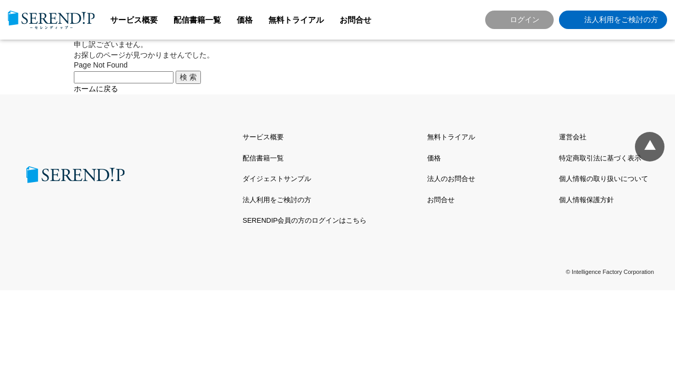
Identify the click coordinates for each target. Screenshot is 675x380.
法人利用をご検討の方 (621, 19)
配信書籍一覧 (197, 19)
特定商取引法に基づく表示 (600, 158)
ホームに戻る (96, 88)
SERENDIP (51, 20)
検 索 (188, 77)
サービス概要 (134, 19)
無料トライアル (296, 19)
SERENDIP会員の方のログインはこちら (305, 220)
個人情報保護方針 (586, 200)
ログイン (524, 19)
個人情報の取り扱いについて (603, 179)
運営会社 (572, 137)
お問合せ (355, 19)
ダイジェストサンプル (277, 179)
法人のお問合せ (451, 179)
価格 (245, 19)
